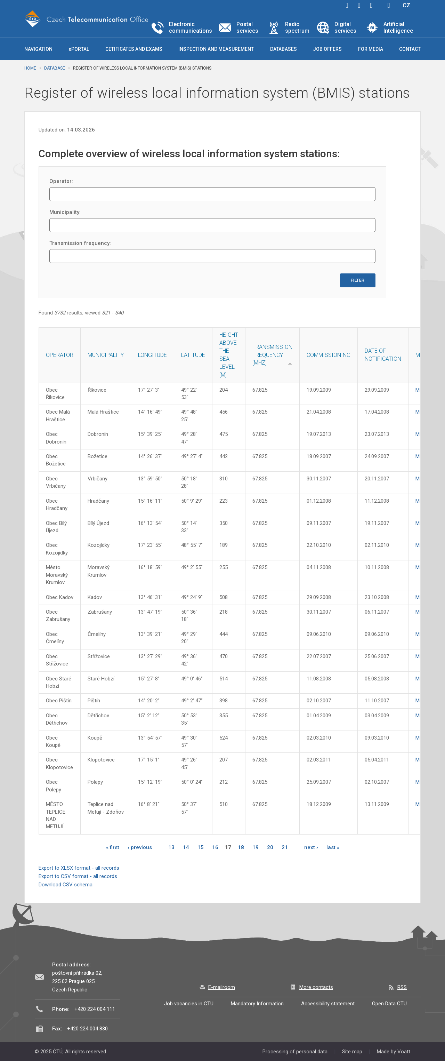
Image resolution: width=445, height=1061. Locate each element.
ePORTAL (78, 49)
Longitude (152, 355)
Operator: (61, 181)
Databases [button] (283, 49)
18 (241, 847)
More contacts (316, 987)
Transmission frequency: (80, 243)
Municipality (106, 355)
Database (54, 68)
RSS (402, 987)
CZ (406, 5)
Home (30, 68)
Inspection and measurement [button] (216, 49)
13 (171, 847)
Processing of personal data (294, 1051)
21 (285, 847)
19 (255, 847)
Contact (410, 49)
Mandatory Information (257, 1003)
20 (270, 847)
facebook (346, 5)
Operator (59, 355)
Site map (352, 1051)
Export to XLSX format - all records (79, 868)
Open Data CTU (389, 1003)
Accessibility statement (328, 1003)
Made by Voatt (393, 1051)
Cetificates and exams (133, 49)
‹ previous (140, 847)
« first (112, 847)
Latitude (193, 355)
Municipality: (65, 212)
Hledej (388, 5)
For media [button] (370, 49)
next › (311, 847)
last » (332, 847)
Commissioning (328, 355)
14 (186, 847)
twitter (359, 5)
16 (215, 847)
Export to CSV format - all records (78, 876)
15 (200, 847)
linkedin (371, 5)
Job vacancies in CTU (188, 1003)
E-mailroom (221, 987)
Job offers (327, 49)
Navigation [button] (38, 49)
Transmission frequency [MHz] (272, 355)
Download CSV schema (65, 884)
